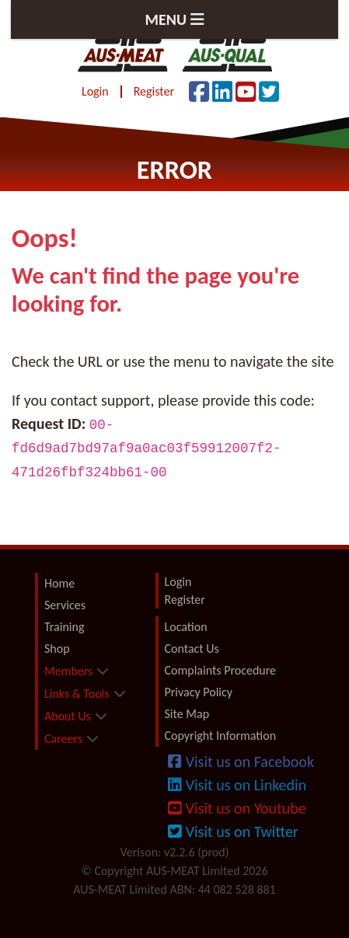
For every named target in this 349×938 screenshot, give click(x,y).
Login (95, 91)
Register (154, 91)
